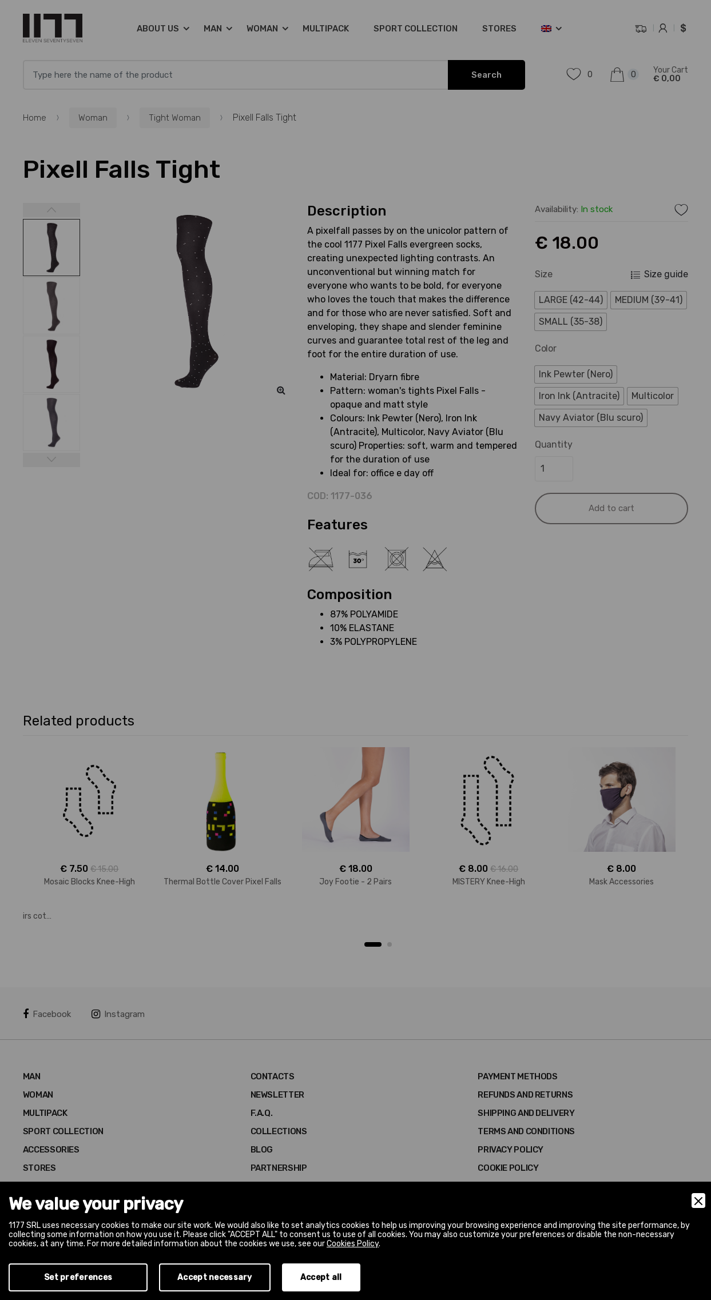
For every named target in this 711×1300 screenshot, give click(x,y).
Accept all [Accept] (321, 1277)
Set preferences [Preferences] (78, 1277)
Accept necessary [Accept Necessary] (214, 1277)
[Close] (698, 1200)
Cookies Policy (353, 1244)
